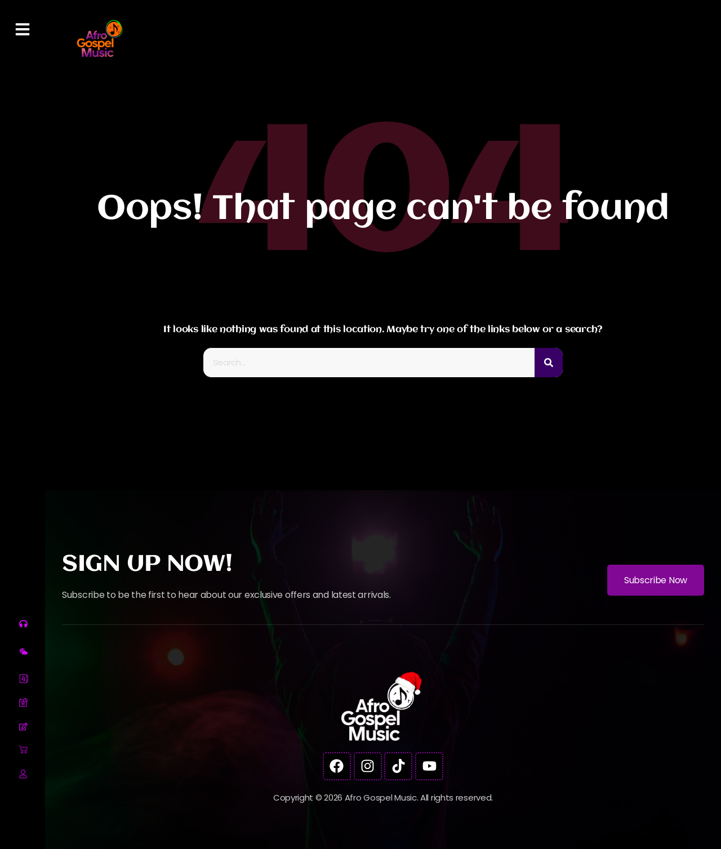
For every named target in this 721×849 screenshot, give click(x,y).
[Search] (549, 363)
